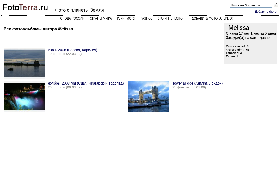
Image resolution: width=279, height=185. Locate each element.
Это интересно (170, 18)
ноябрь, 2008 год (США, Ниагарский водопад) (86, 83)
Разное (146, 18)
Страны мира (101, 18)
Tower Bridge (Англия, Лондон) (197, 83)
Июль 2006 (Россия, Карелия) (72, 50)
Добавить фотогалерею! (212, 18)
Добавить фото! (266, 11)
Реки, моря (126, 18)
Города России (72, 18)
